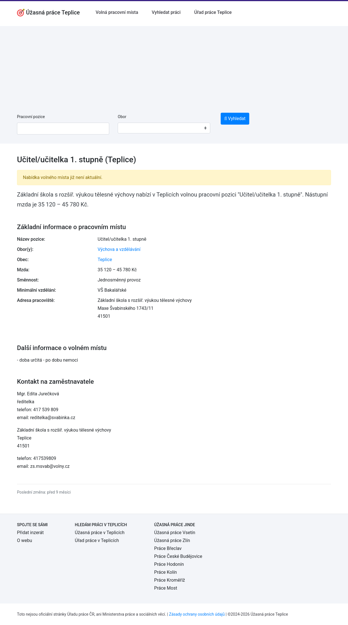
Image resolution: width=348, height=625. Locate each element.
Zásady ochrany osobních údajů (197, 614)
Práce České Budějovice (178, 556)
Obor (122, 116)
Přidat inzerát (30, 532)
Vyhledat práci (166, 12)
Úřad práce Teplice (213, 12)
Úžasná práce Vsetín (174, 532)
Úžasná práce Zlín (172, 540)
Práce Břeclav (168, 548)
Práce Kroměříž (169, 580)
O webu (24, 540)
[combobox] (164, 128)
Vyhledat (235, 118)
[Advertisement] (174, 65)
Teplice (105, 259)
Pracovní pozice (31, 116)
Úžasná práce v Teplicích (99, 532)
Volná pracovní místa (117, 12)
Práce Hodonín (169, 564)
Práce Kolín (165, 572)
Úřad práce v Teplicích (97, 540)
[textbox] (129, 128)
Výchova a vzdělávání (119, 249)
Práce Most (165, 588)
